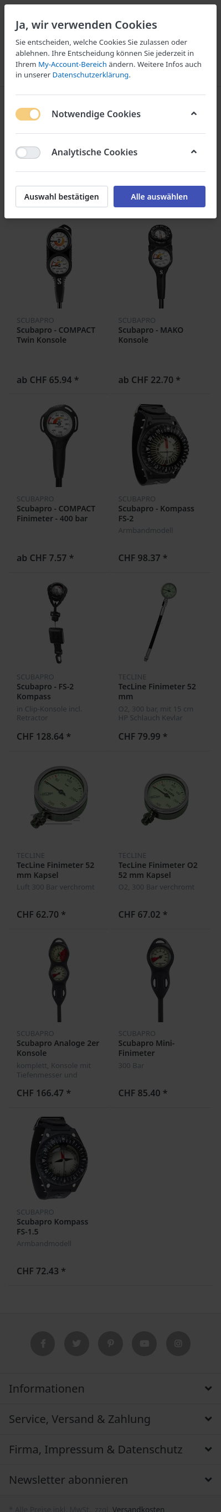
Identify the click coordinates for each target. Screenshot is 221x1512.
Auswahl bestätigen (61, 196)
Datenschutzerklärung (91, 75)
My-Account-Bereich (72, 64)
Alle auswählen (159, 196)
